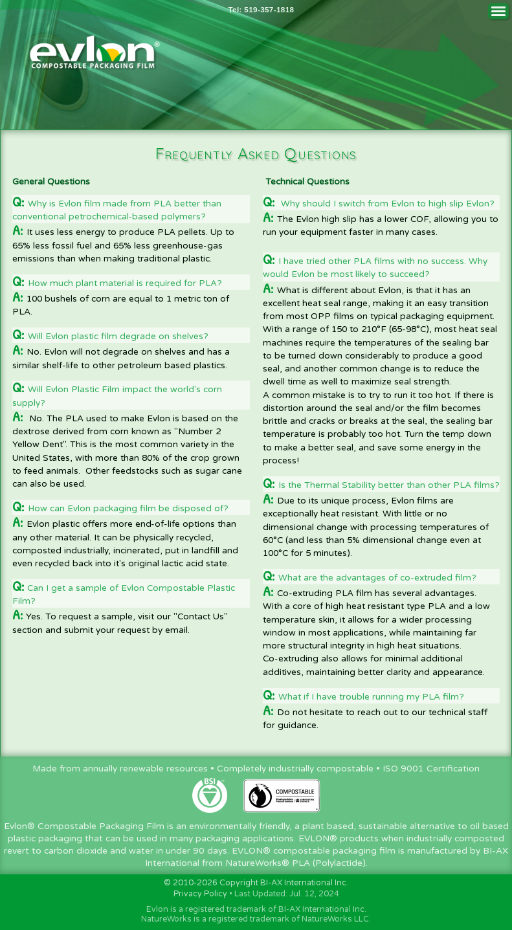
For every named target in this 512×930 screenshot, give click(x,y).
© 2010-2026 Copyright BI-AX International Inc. (256, 883)
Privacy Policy (200, 894)
